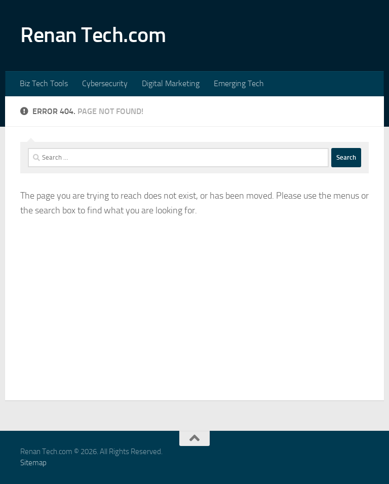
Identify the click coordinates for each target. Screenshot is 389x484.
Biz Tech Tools (44, 83)
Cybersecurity (105, 83)
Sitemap (33, 462)
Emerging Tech (239, 83)
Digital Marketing (171, 83)
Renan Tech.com (93, 35)
